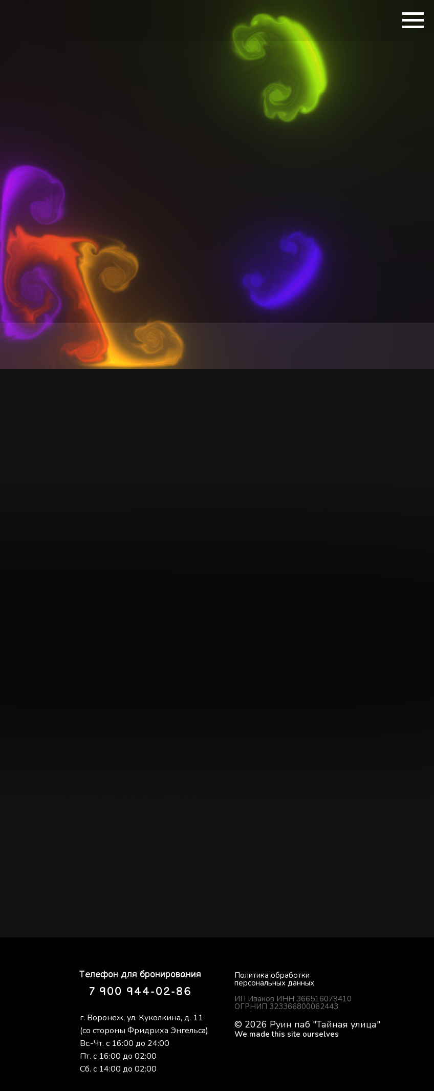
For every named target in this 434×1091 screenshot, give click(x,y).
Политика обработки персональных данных (274, 979)
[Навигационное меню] (413, 20)
